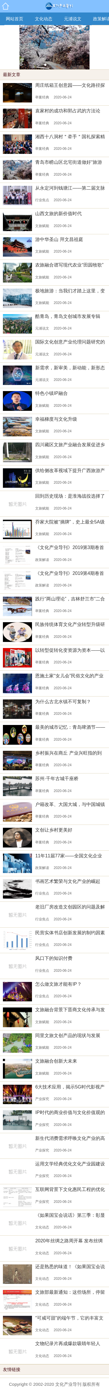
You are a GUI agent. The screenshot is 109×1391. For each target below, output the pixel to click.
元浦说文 (72, 18)
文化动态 (43, 18)
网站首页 (14, 18)
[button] (45, 65)
